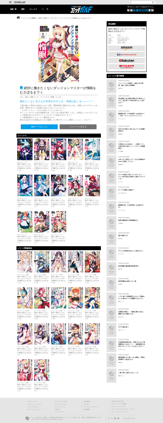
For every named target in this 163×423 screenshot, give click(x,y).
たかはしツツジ (122, 349)
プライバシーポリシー (91, 407)
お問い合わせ (130, 418)
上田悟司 (120, 223)
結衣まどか (121, 317)
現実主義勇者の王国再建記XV (128, 220)
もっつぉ (120, 181)
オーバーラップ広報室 (119, 404)
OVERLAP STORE (118, 401)
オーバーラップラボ (118, 406)
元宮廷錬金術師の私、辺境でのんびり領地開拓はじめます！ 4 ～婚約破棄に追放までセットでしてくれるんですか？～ (131, 344)
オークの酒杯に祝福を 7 (126, 190)
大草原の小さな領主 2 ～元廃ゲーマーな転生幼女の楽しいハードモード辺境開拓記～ (131, 146)
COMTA (120, 284)
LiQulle (57, 409)
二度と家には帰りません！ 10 (128, 373)
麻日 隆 (120, 88)
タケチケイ (121, 254)
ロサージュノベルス (34, 404)
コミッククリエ (60, 407)
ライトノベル (32, 401)
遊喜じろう (121, 375)
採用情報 (87, 409)
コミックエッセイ (61, 404)
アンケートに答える (78, 127)
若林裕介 (120, 134)
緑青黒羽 (120, 164)
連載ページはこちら (39, 127)
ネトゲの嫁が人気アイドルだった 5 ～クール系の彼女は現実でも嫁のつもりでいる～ (131, 177)
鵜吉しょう (121, 301)
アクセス (87, 404)
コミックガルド (33, 407)
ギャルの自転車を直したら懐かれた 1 (130, 251)
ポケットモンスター (34, 409)
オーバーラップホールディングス (123, 409)
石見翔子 (120, 105)
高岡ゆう (120, 362)
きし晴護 (120, 151)
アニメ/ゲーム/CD (61, 401)
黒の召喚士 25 (123, 235)
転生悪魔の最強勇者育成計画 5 (128, 266)
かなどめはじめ (122, 193)
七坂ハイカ (121, 330)
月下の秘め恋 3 (123, 327)
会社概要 (87, 401)
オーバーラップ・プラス (120, 412)
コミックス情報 (29, 18)
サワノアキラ (121, 118)
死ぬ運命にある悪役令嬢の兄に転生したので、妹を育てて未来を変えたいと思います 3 (131, 100)
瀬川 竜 (120, 269)
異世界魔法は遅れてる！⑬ (127, 281)
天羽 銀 (120, 238)
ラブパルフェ (59, 412)
